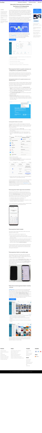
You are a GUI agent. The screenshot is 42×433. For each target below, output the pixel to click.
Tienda (25, 0)
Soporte (28, 0)
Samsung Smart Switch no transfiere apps (4, 19)
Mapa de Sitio (28, 355)
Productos (21, 0)
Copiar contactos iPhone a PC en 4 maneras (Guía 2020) (37, 30)
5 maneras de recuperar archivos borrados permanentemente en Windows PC (37, 24)
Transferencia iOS (2, 354)
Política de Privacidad (29, 354)
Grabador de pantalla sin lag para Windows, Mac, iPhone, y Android (37, 28)
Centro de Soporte (28, 359)
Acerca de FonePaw (28, 350)
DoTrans (37, 9)
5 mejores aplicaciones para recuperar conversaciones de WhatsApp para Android (37, 36)
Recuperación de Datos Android (4, 356)
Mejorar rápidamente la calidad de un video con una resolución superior (37, 33)
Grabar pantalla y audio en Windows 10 (16, 350)
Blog (34, 0)
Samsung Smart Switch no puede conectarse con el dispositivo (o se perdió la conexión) (4, 12)
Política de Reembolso (29, 363)
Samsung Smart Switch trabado (4, 17)
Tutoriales (32, 0)
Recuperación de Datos (3, 355)
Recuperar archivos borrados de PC (15, 355)
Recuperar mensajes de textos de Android (16, 356)
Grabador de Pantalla (3, 350)
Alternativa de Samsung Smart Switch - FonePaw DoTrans (4, 22)
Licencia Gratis (28, 365)
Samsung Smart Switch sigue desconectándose (4, 15)
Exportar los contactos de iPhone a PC (16, 354)
